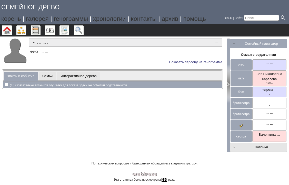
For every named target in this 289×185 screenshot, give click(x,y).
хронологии (109, 18)
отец (241, 64)
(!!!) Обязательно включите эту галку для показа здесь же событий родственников (66, 85)
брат (241, 92)
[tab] (125, 43)
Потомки (261, 147)
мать (241, 78)
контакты (143, 18)
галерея (37, 18)
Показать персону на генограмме (195, 62)
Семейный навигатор (261, 43)
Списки (40, 30)
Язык (228, 18)
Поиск (83, 30)
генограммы (71, 18)
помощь (194, 18)
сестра (241, 136)
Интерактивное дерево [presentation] (79, 76)
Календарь (54, 30)
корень (11, 18)
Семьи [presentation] (47, 76)
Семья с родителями (258, 55)
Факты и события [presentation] (20, 76)
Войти (239, 18)
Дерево (11, 30)
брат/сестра (241, 103)
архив (170, 18)
